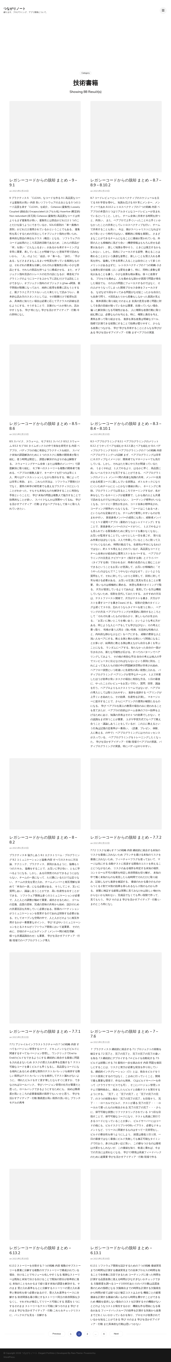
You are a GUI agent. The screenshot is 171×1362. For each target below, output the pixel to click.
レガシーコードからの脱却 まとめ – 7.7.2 (125, 837)
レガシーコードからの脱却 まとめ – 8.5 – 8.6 (44, 426)
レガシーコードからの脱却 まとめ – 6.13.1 (121, 1250)
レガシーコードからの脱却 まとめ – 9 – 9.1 (43, 183)
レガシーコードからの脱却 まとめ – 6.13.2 (40, 1250)
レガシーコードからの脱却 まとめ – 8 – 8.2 (43, 840)
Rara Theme (77, 1353)
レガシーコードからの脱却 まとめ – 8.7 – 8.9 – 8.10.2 (125, 183)
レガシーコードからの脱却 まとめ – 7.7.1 (44, 1031)
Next (116, 1333)
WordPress (9, 1357)
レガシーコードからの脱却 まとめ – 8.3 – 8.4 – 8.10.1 (125, 426)
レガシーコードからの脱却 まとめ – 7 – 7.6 (124, 1034)
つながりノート (14, 9)
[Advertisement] (85, 40)
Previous (56, 1333)
